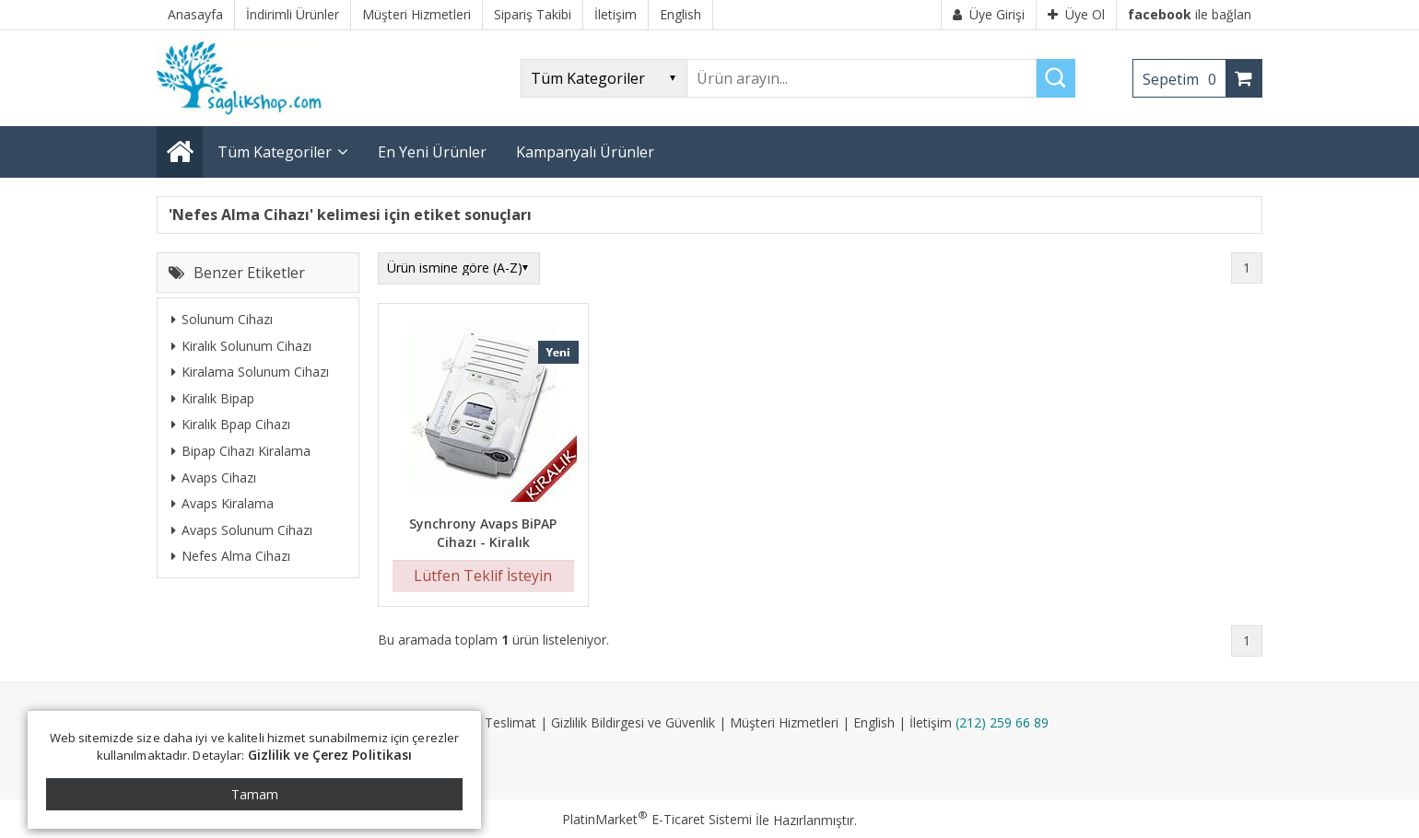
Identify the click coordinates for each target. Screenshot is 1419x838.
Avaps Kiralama (222, 503)
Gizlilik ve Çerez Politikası (330, 754)
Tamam (254, 794)
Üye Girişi (989, 14)
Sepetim (1184, 79)
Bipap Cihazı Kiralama (241, 451)
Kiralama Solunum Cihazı (250, 371)
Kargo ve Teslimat (482, 722)
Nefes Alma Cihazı (230, 555)
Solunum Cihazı (222, 319)
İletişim (930, 722)
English (874, 722)
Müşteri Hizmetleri (784, 722)
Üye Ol (1076, 14)
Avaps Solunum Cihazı (241, 530)
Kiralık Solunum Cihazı (241, 346)
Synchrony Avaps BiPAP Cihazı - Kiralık (483, 533)
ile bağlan (1189, 14)
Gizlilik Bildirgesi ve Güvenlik (633, 722)
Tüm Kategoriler (274, 152)
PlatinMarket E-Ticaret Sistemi (657, 819)
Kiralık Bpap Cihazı (230, 424)
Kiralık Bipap (212, 398)
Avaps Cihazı (213, 477)
